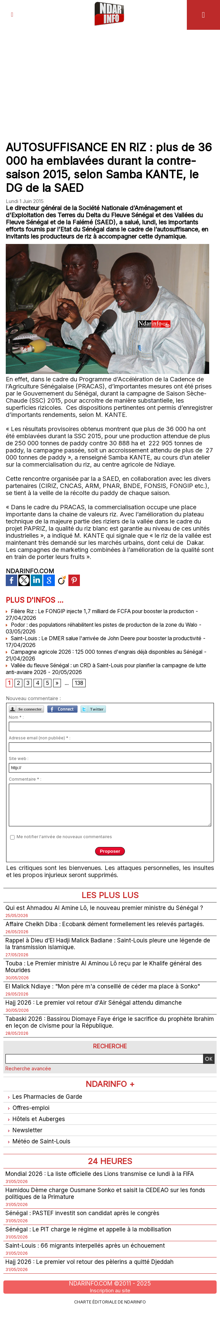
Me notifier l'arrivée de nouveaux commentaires (64, 837)
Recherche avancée (28, 1072)
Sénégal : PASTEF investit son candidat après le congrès (84, 1219)
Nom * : (16, 717)
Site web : (18, 758)
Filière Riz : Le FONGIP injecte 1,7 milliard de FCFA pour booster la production (109, 611)
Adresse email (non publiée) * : (39, 738)
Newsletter (24, 1135)
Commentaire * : (25, 779)
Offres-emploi (28, 1112)
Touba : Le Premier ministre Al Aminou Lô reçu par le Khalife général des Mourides (106, 969)
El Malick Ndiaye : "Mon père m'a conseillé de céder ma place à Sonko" (106, 988)
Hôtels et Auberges (36, 1123)
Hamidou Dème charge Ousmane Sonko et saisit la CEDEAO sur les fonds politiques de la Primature (108, 1199)
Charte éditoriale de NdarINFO (110, 1309)
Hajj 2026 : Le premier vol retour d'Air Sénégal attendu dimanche (96, 1005)
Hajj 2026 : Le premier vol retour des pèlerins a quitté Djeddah (92, 1269)
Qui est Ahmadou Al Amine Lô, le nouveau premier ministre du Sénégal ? (106, 908)
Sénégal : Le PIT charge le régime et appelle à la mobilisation (90, 1236)
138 (79, 683)
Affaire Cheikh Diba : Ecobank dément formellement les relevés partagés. (107, 925)
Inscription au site (110, 1298)
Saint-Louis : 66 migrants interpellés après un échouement (86, 1252)
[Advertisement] (110, 80)
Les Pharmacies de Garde (44, 1100)
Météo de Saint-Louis (39, 1146)
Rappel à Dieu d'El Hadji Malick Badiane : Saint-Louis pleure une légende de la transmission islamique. (107, 945)
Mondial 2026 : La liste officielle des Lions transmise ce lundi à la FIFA (103, 1179)
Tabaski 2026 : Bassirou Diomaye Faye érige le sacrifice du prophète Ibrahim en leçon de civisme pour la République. (102, 1026)
